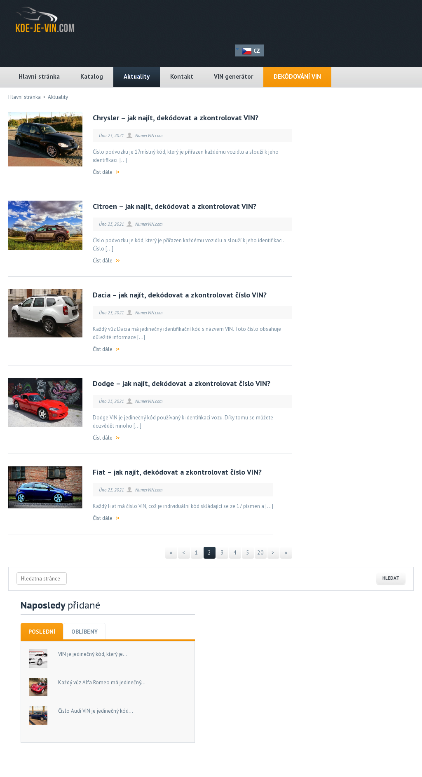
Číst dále (103, 172)
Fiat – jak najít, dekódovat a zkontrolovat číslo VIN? (177, 472)
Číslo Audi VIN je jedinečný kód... (95, 710)
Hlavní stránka (39, 76)
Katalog (91, 76)
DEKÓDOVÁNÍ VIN (297, 76)
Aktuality (137, 76)
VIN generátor (233, 76)
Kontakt (181, 76)
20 (260, 552)
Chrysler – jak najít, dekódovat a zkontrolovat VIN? (175, 117)
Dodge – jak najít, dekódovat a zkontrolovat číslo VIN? (181, 383)
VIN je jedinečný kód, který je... (92, 654)
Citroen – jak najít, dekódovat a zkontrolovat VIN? (174, 206)
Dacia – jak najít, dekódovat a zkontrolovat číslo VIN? (180, 295)
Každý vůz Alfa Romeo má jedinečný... (101, 682)
